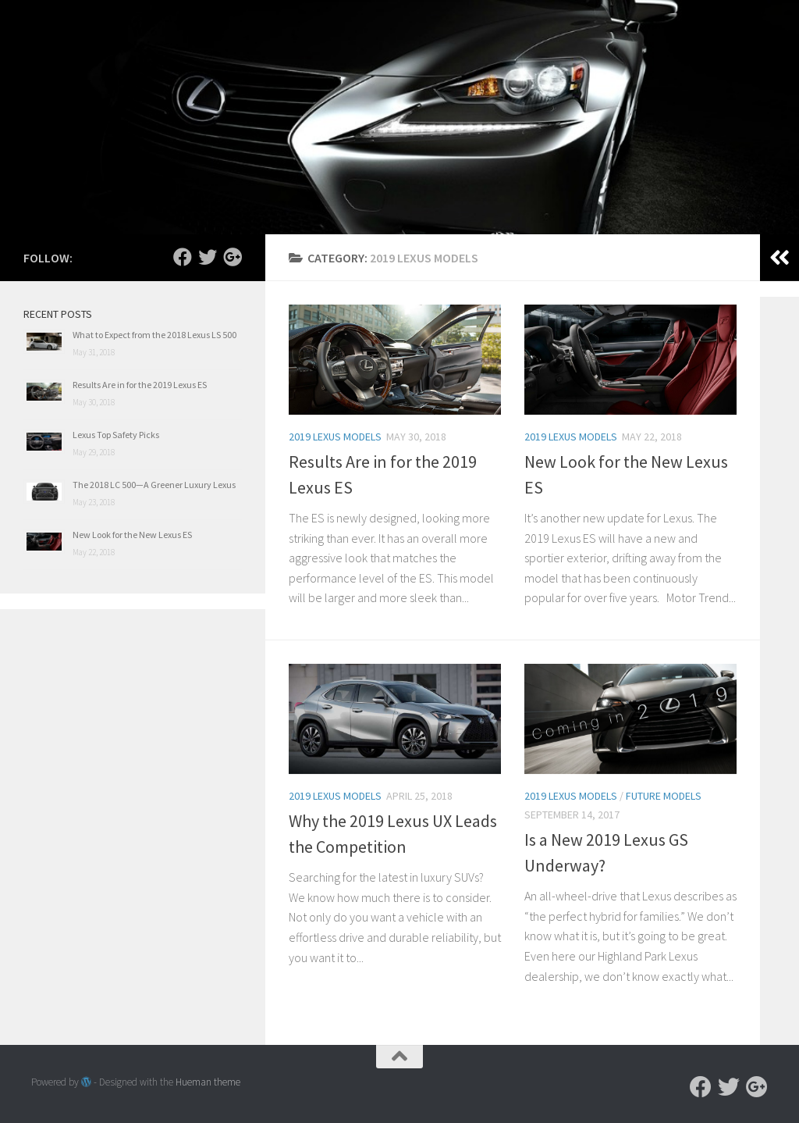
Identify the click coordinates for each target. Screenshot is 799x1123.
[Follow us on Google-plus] (232, 257)
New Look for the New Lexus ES (132, 534)
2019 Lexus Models (335, 437)
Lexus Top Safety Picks (116, 434)
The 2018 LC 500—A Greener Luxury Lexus (154, 484)
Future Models (663, 796)
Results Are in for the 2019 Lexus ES (140, 384)
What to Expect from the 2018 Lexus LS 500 (154, 334)
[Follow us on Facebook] (182, 257)
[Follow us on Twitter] (207, 257)
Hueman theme (208, 1082)
